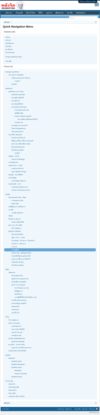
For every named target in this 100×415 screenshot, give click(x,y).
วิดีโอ (40, 13)
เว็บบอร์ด (8, 46)
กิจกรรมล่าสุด (9, 52)
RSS (97, 409)
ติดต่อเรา (69, 409)
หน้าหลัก (85, 409)
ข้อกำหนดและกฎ (94, 412)
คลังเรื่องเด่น (9, 43)
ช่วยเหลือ (8, 61)
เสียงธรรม (59, 13)
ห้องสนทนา (80, 13)
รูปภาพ (49, 13)
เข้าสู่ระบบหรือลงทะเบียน (88, 2)
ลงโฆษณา (60, 409)
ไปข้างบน (92, 409)
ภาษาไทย (5, 409)
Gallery (7, 37)
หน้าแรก (8, 40)
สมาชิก (70, 13)
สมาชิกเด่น (9, 49)
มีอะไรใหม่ (30, 13)
